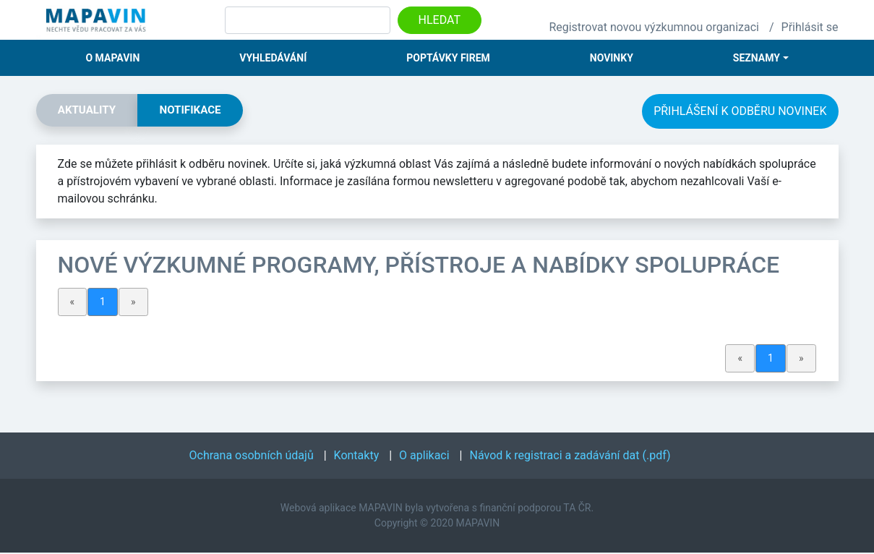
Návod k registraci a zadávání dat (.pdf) (570, 457)
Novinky (611, 58)
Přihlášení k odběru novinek (740, 111)
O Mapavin (112, 58)
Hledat (439, 20)
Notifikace (199, 111)
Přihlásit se (810, 27)
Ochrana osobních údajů (251, 457)
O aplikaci (424, 457)
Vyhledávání (273, 58)
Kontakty (357, 457)
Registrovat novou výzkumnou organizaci (654, 27)
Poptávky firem (448, 58)
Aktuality (90, 111)
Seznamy (756, 58)
